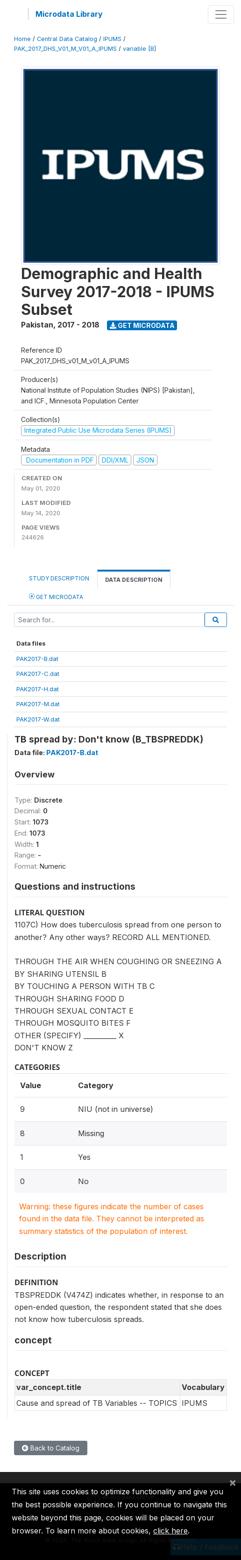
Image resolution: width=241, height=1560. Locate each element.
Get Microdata (142, 325)
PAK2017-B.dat (37, 658)
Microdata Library (69, 14)
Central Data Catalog (67, 38)
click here (170, 1530)
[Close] (232, 1482)
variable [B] (139, 48)
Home (22, 38)
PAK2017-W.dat (38, 719)
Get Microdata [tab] (56, 596)
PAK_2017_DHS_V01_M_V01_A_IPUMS (65, 48)
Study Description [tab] (59, 578)
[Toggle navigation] (221, 14)
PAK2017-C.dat (37, 673)
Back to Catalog (50, 1448)
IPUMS (112, 38)
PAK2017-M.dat (38, 704)
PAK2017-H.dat (37, 689)
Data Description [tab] (134, 579)
